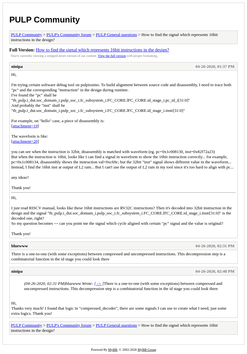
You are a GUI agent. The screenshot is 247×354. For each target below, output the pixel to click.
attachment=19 (25, 125)
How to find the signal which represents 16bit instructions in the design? (102, 49)
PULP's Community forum (69, 34)
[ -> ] (99, 283)
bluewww (19, 245)
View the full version (112, 56)
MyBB (112, 349)
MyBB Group (147, 349)
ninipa (17, 66)
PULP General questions (116, 34)
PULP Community (44, 19)
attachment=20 (25, 141)
